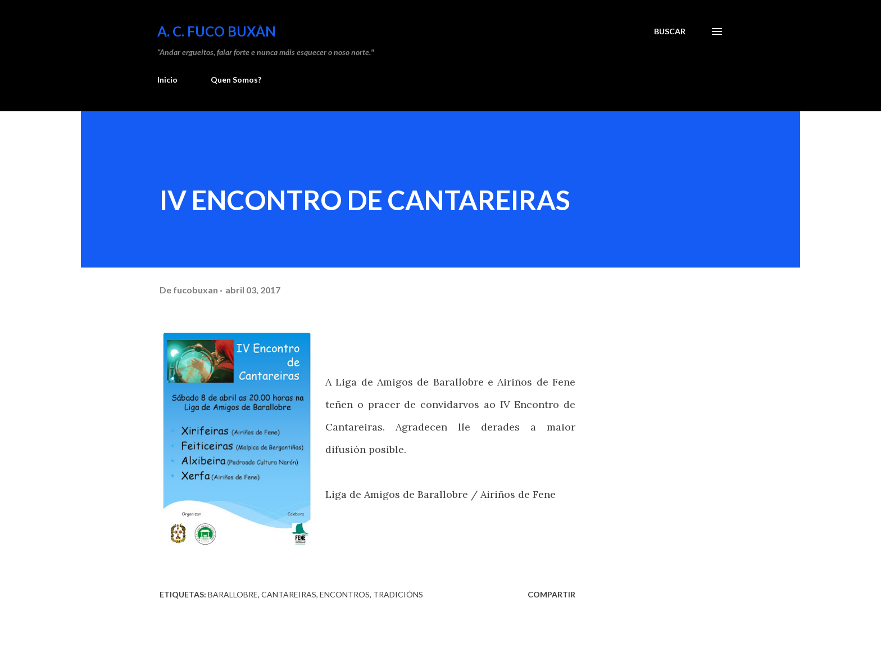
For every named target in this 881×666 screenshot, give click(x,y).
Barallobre (233, 594)
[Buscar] (669, 31)
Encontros (345, 594)
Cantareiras (288, 594)
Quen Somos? (236, 79)
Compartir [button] (551, 594)
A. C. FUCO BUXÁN (216, 31)
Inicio (167, 79)
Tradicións (398, 594)
